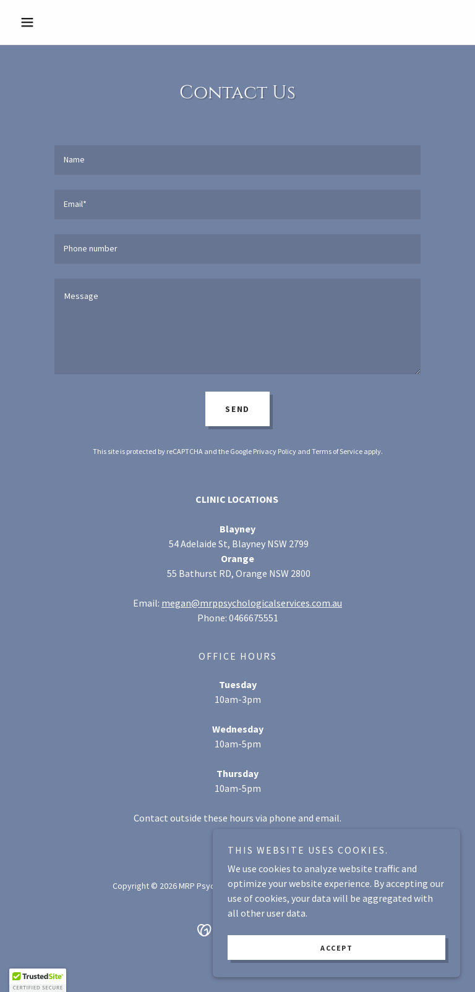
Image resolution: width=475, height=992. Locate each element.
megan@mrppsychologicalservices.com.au (251, 603)
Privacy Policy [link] (274, 451)
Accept (336, 947)
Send (237, 408)
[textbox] (237, 160)
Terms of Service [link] (337, 451)
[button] (48, 22)
